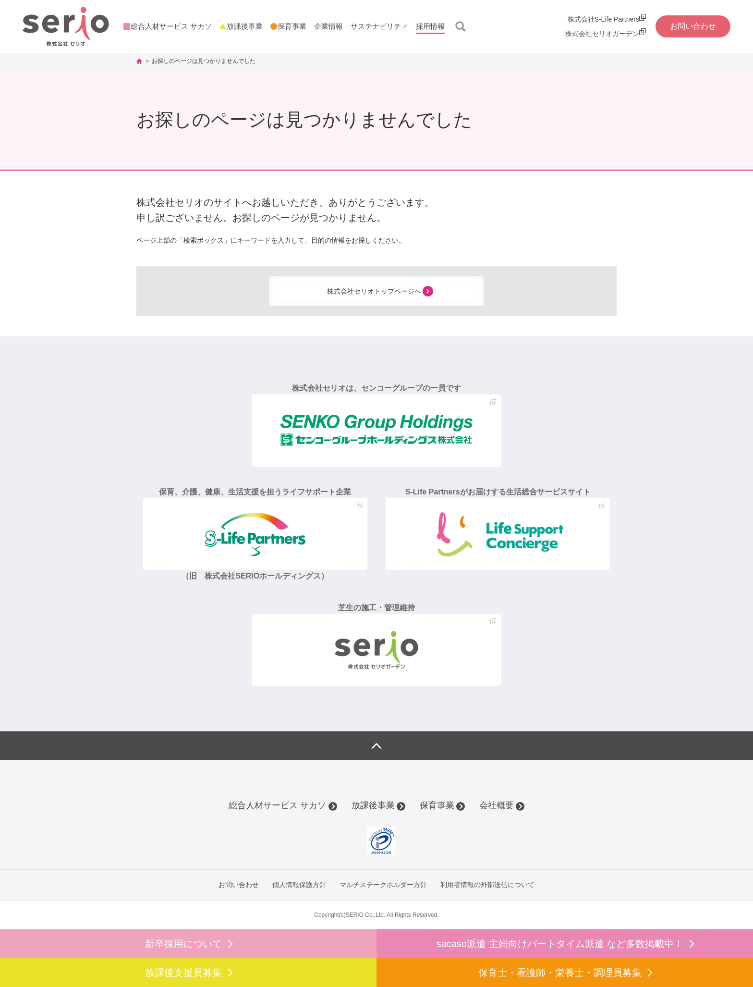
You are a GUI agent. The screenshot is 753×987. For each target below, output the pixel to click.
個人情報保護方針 (299, 884)
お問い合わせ (239, 884)
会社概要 (496, 805)
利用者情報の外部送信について (487, 884)
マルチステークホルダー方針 (383, 884)
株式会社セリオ (66, 27)
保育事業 (437, 805)
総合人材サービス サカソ (277, 805)
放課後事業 (373, 805)
